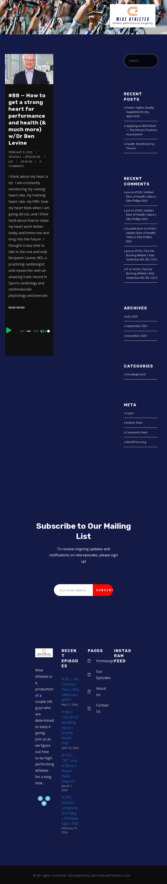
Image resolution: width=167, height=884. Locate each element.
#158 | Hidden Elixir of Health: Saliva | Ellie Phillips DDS (141, 196)
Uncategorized (135, 374)
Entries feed (134, 422)
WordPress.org (136, 442)
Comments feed (136, 432)
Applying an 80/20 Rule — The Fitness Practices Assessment (141, 130)
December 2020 (136, 336)
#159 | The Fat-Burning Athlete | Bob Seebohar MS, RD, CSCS (141, 255)
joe (11, 161)
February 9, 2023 (21, 152)
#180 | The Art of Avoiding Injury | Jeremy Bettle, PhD (70, 728)
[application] (29, 331)
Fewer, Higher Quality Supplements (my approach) (140, 112)
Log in (130, 413)
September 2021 (137, 326)
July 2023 (131, 316)
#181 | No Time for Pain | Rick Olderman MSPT (70, 689)
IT (127, 269)
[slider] (29, 331)
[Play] (9, 330)
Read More (16, 307)
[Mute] (42, 331)
